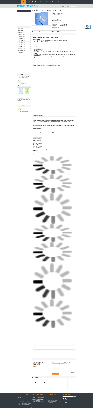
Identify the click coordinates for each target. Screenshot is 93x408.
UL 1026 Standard (20, 52)
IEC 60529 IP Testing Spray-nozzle (45, 386)
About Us (29, 1)
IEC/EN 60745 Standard (21, 46)
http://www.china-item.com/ (41, 151)
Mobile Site (65, 402)
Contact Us (48, 1)
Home (19, 1)
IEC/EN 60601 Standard (21, 30)
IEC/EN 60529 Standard (27, 9)
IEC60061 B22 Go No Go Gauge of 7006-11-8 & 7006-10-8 (23, 402)
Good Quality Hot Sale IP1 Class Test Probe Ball (53, 386)
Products (23, 1)
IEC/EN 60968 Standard (21, 38)
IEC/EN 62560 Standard (21, 50)
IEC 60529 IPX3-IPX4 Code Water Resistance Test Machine (71, 386)
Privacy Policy (23, 407)
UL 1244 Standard (20, 56)
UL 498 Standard (20, 60)
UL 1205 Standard (20, 54)
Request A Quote (55, 1)
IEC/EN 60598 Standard (21, 28)
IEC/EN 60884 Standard (21, 34)
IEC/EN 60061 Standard (21, 13)
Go (75, 6)
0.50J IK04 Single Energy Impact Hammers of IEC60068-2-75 (38, 400)
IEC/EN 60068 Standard (38, 394)
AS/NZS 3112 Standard (21, 69)
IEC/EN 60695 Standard (21, 32)
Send (75, 396)
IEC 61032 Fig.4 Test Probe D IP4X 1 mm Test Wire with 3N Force (54, 398)
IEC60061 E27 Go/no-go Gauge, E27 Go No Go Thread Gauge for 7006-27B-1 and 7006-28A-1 (24, 397)
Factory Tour (34, 1)
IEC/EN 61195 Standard (21, 44)
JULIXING (70, 407)
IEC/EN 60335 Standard (21, 24)
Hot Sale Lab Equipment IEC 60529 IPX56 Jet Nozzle (36, 386)
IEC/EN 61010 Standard (21, 40)
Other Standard (19, 71)
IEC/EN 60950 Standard (21, 36)
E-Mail (64, 401)
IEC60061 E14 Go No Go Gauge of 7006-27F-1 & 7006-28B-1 (23, 399)
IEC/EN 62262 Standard (21, 48)
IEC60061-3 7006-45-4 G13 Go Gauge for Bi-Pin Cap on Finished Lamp (24, 404)
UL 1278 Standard (20, 58)
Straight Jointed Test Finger (52, 400)
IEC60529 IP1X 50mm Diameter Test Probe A (62, 386)
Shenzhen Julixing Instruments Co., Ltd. (40, 118)
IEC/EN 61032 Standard (21, 42)
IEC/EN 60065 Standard (21, 15)
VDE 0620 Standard (20, 67)
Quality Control (42, 1)
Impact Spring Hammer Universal (38, 401)
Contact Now (56, 27)
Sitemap (67, 401)
